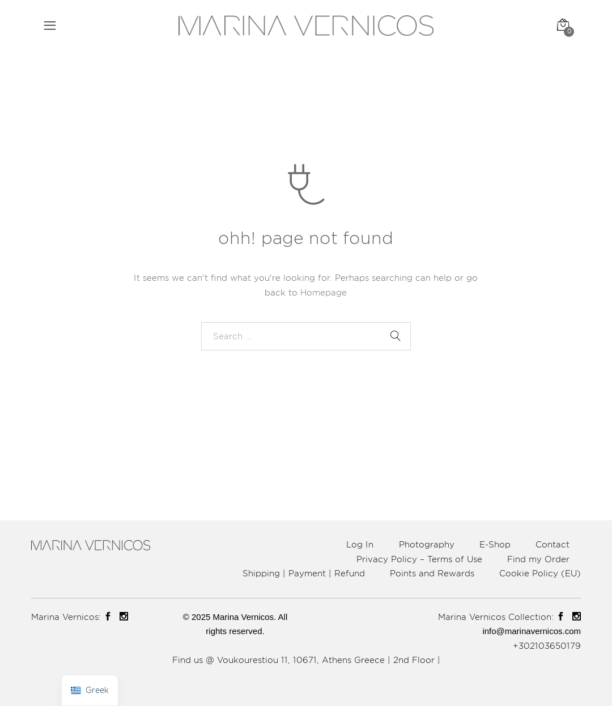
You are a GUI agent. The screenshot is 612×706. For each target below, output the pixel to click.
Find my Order (538, 559)
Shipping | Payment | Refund (304, 573)
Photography (426, 544)
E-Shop (495, 544)
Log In (359, 544)
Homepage (323, 292)
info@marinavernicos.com (531, 631)
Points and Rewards (432, 573)
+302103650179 (547, 646)
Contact (553, 544)
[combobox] (306, 336)
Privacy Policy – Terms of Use (419, 559)
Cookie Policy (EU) (540, 573)
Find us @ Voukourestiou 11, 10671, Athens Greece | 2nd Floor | (306, 660)
